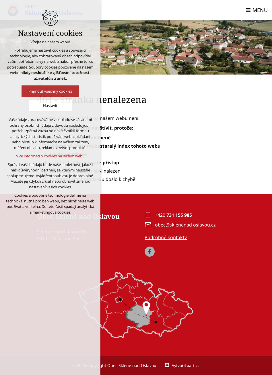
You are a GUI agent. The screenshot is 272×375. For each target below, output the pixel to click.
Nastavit (47, 105)
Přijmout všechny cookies (47, 91)
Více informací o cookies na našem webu (47, 156)
